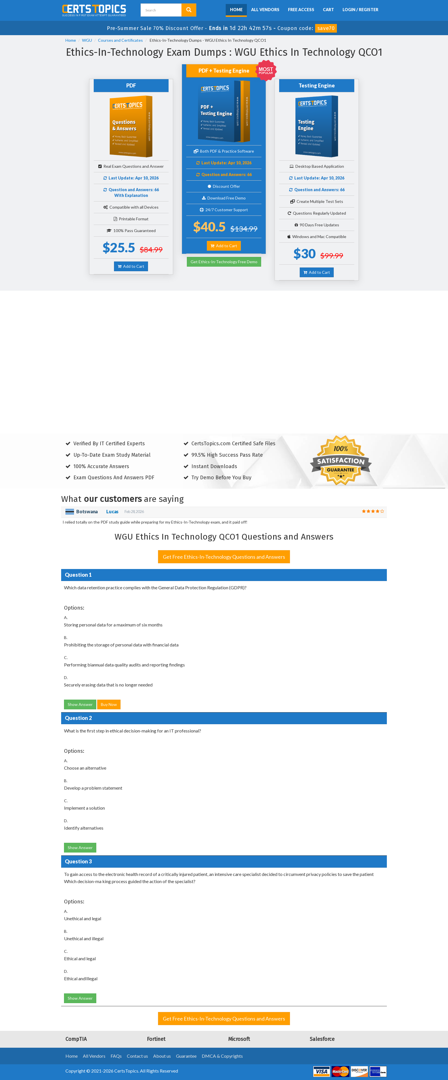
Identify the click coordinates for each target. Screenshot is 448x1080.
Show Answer (80, 704)
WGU (87, 40)
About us (162, 1056)
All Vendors (265, 9)
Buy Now (109, 704)
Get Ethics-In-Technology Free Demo (224, 261)
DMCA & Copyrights (222, 1056)
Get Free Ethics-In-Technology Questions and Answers (224, 557)
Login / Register (360, 9)
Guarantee (186, 1056)
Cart (328, 9)
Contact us (137, 1056)
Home (236, 9)
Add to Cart (131, 266)
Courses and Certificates (120, 40)
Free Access (301, 9)
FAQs (116, 1056)
